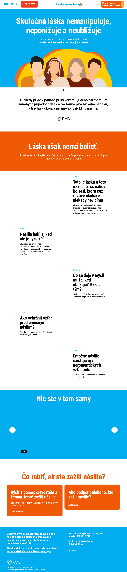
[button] (13, 430)
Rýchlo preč (29, 4)
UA (16, 4)
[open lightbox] (35, 500)
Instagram (72, 550)
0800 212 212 (83, 536)
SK (12, 4)
